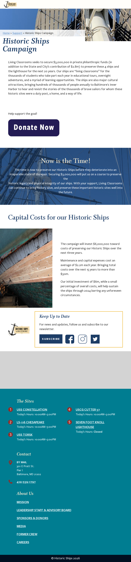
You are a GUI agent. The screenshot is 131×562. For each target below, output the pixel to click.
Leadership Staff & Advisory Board (44, 510)
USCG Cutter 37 (88, 409)
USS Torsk (25, 434)
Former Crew (27, 534)
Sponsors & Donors (32, 518)
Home (6, 33)
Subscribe (51, 339)
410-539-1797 (26, 482)
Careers (23, 542)
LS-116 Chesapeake (30, 422)
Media (21, 526)
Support (17, 33)
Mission (23, 502)
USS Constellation (32, 409)
